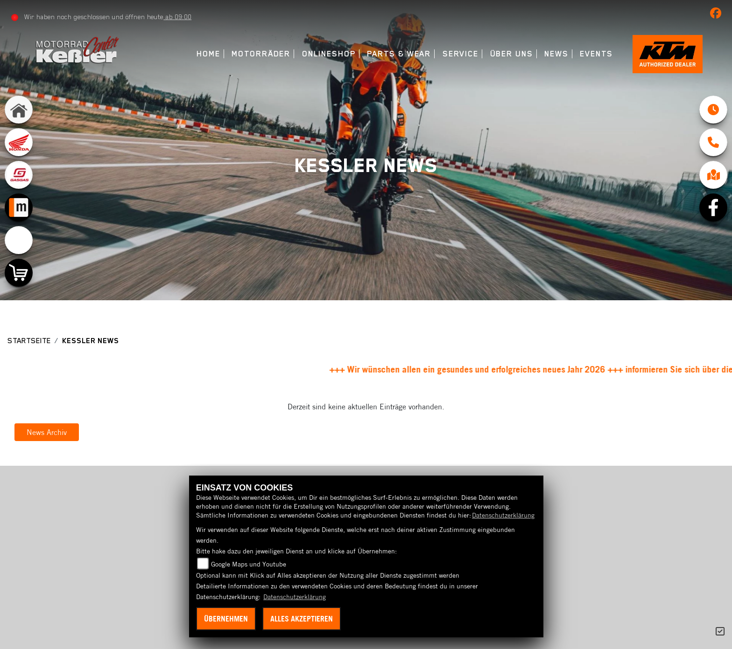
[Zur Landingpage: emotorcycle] (19, 240)
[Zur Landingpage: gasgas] (19, 175)
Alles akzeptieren (301, 618)
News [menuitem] (556, 53)
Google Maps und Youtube (248, 564)
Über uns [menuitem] (511, 53)
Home (208, 53)
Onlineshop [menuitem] (329, 53)
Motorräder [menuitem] (261, 53)
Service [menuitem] (461, 53)
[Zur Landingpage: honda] (19, 142)
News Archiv (47, 432)
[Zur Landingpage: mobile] (19, 207)
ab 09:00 (177, 17)
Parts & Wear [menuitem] (399, 53)
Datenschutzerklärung (503, 515)
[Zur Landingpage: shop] (19, 273)
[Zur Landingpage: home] (19, 110)
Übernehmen (226, 618)
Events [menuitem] (596, 53)
